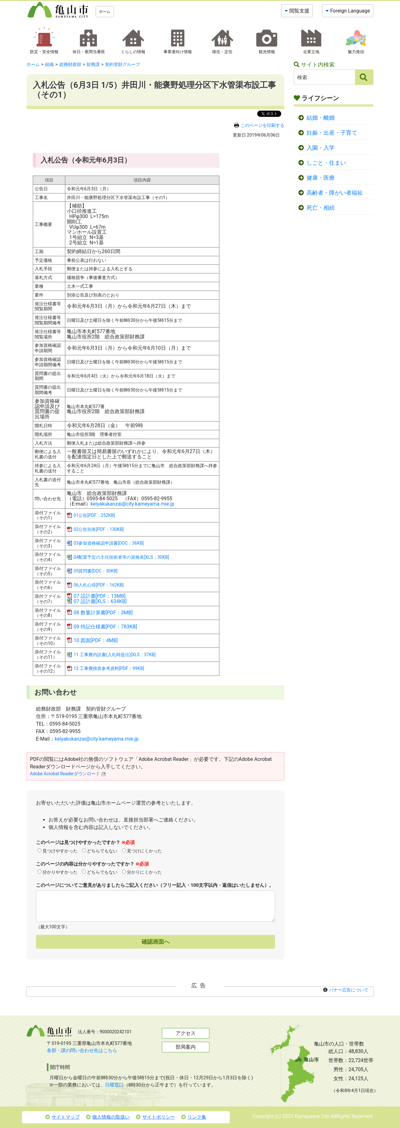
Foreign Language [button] (350, 11)
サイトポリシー (155, 1117)
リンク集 (193, 1117)
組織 (49, 64)
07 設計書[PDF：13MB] (100, 596)
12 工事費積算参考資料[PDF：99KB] (109, 668)
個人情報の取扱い (108, 1117)
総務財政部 (70, 64)
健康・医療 (321, 178)
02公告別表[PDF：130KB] (99, 529)
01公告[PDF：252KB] (94, 515)
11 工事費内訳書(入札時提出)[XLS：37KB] (115, 654)
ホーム (104, 11)
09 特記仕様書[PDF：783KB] (105, 627)
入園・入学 (321, 148)
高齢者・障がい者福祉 (335, 193)
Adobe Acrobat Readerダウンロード (68, 773)
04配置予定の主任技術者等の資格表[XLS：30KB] (121, 557)
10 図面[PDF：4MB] (96, 640)
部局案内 (186, 1047)
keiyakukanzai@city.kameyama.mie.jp (132, 504)
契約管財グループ (122, 64)
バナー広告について (348, 989)
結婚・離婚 (321, 118)
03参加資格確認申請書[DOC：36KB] (109, 543)
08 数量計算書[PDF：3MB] (103, 613)
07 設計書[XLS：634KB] (100, 601)
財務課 (93, 64)
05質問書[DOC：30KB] (96, 570)
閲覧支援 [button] (299, 11)
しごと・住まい (326, 163)
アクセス (186, 1033)
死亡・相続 (321, 208)
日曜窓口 (114, 1085)
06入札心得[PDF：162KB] (99, 584)
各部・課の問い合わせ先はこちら (82, 1050)
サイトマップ (62, 1117)
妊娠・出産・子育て (332, 133)
